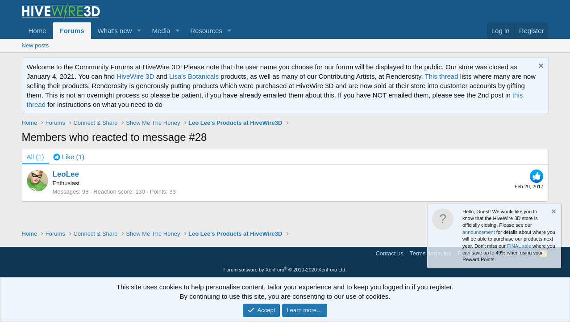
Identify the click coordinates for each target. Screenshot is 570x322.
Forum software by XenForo (285, 269)
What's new (115, 30)
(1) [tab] (35, 157)
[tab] (69, 156)
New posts (35, 45)
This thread (441, 76)
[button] (139, 30)
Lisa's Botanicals (194, 76)
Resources (206, 30)
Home (37, 30)
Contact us (389, 253)
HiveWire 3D (135, 76)
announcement (478, 232)
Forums (72, 30)
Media (161, 30)
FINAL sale (519, 246)
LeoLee (66, 174)
